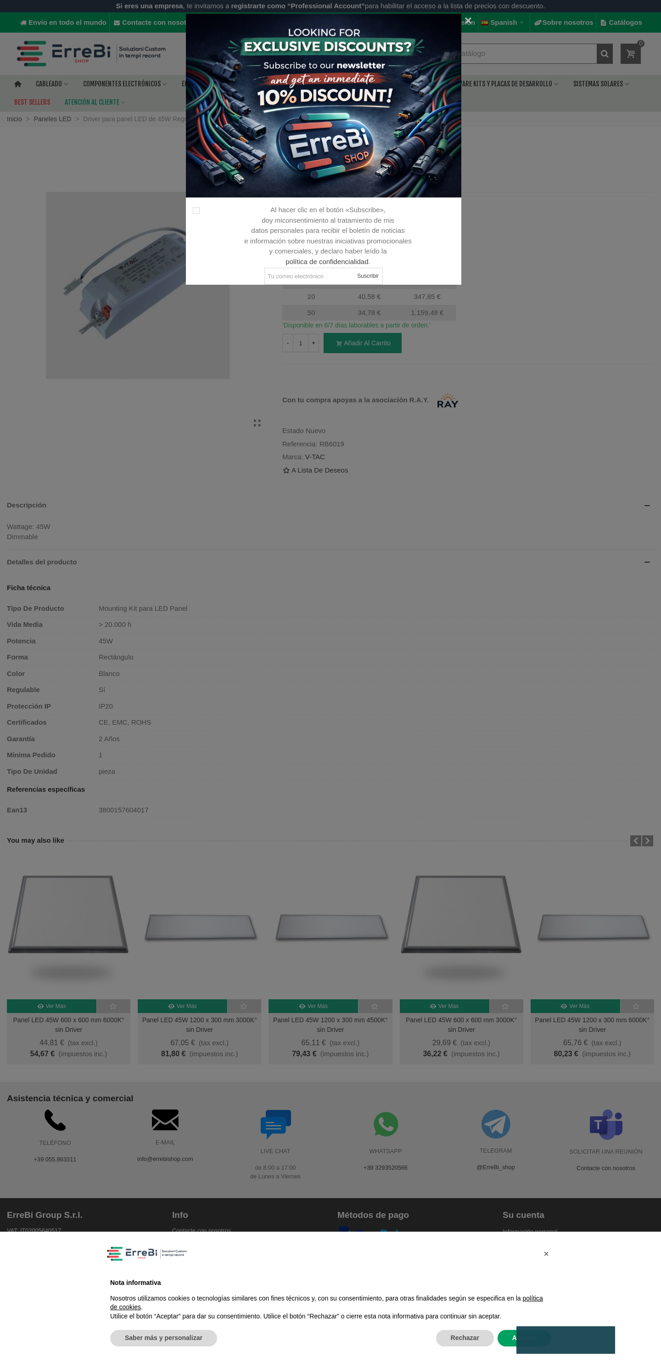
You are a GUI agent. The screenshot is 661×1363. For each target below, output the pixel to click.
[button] (546, 1253)
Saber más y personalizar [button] (163, 1337)
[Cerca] (468, 21)
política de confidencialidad (327, 261)
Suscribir (368, 276)
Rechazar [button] (465, 1337)
